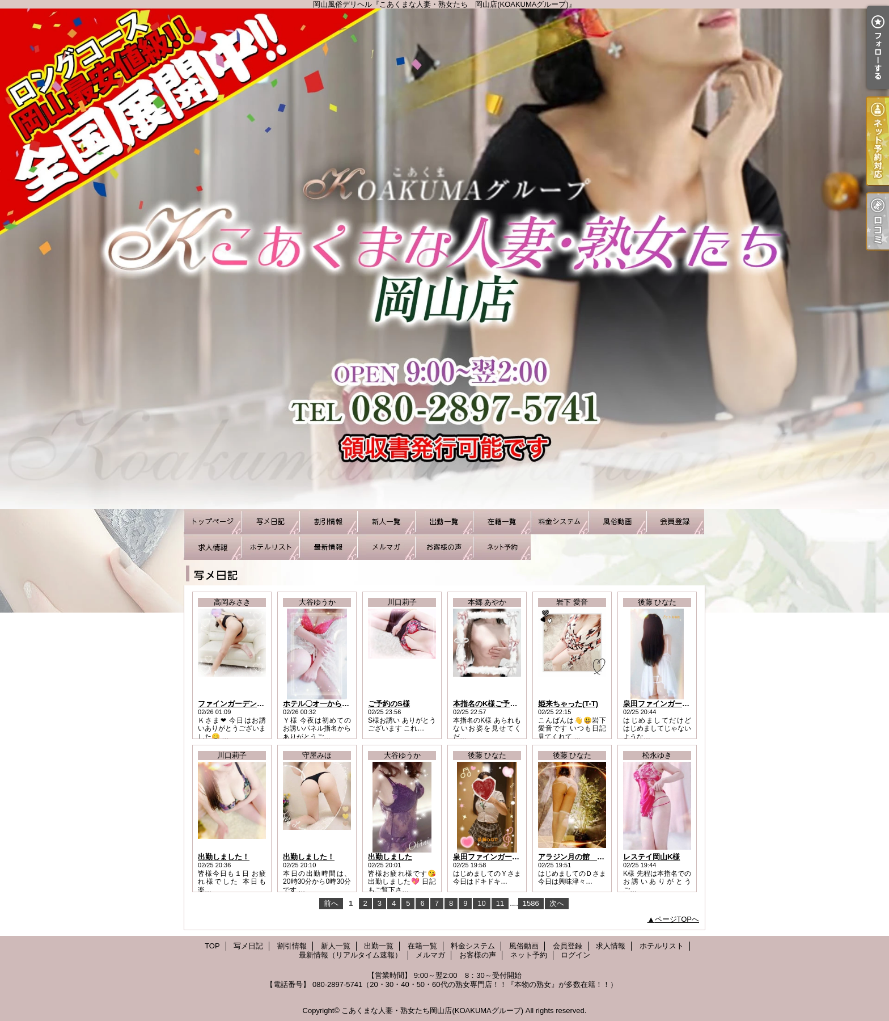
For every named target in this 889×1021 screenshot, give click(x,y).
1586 (531, 903)
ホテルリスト (270, 547)
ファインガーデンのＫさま (242, 703)
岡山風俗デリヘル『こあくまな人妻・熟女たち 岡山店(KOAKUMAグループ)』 (444, 259)
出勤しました (390, 857)
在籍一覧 (502, 521)
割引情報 (328, 521)
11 (500, 903)
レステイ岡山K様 (651, 857)
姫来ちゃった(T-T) (568, 703)
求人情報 (213, 547)
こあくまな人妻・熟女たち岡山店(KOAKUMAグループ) (432, 1010)
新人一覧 (386, 521)
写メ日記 (270, 521)
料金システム (560, 521)
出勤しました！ (223, 857)
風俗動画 (617, 521)
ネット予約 (502, 547)
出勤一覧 (444, 521)
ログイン (575, 955)
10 (481, 903)
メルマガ (386, 547)
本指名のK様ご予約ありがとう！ (507, 703)
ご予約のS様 (389, 703)
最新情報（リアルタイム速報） (328, 547)
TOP (213, 521)
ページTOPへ (677, 919)
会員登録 (675, 521)
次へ (556, 903)
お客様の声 (444, 547)
